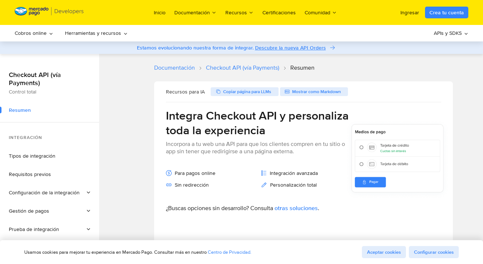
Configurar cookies (434, 252)
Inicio (160, 12)
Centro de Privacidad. (229, 252)
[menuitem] (34, 33)
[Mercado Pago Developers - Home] (49, 12)
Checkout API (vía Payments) (242, 67)
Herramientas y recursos (96, 33)
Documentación (174, 67)
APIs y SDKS (451, 33)
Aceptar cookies (384, 252)
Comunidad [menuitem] (321, 12)
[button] (49, 192)
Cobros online (34, 33)
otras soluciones (296, 208)
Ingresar (409, 12)
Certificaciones (279, 12)
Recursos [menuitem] (239, 12)
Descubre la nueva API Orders (290, 47)
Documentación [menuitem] (195, 12)
